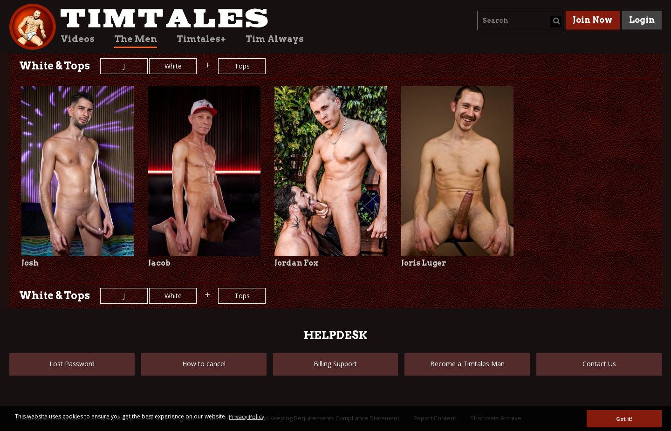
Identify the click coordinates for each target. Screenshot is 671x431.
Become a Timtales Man (467, 363)
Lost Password (72, 363)
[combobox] (520, 20)
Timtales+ (201, 39)
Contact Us (599, 363)
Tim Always (275, 39)
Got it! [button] (624, 418)
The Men (135, 39)
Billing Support (335, 363)
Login (642, 20)
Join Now (593, 20)
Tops (242, 66)
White (173, 66)
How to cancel (204, 363)
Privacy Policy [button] (246, 417)
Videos (78, 39)
